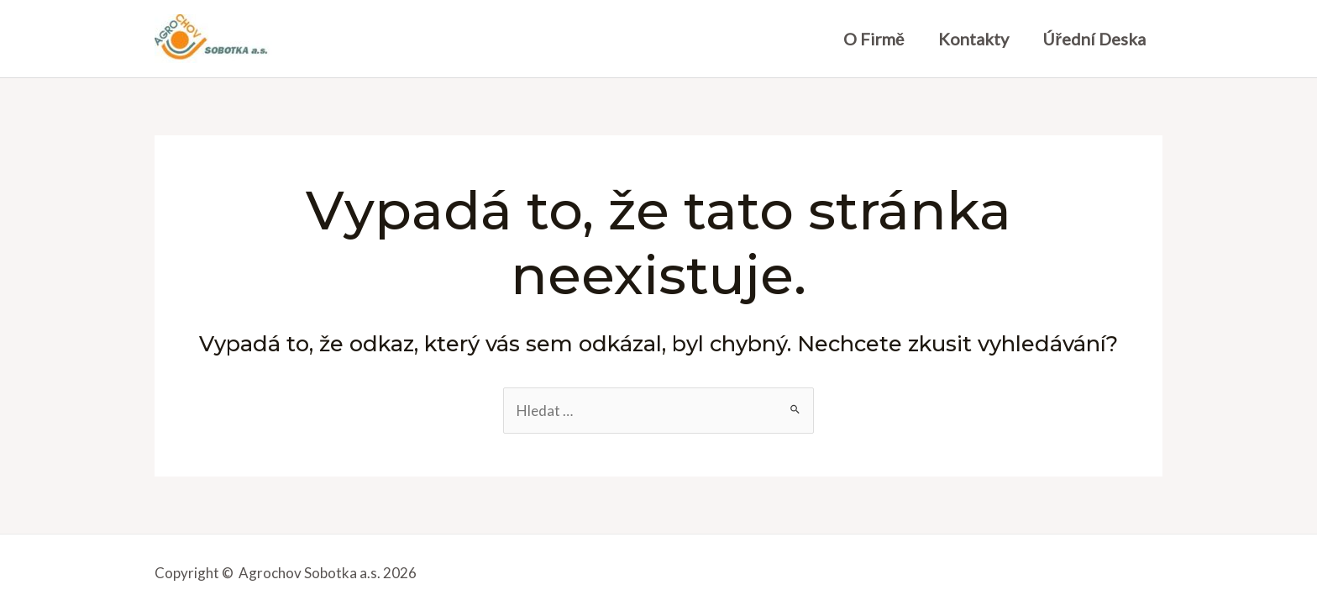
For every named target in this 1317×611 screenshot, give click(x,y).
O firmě (874, 39)
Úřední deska (1094, 39)
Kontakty (973, 39)
